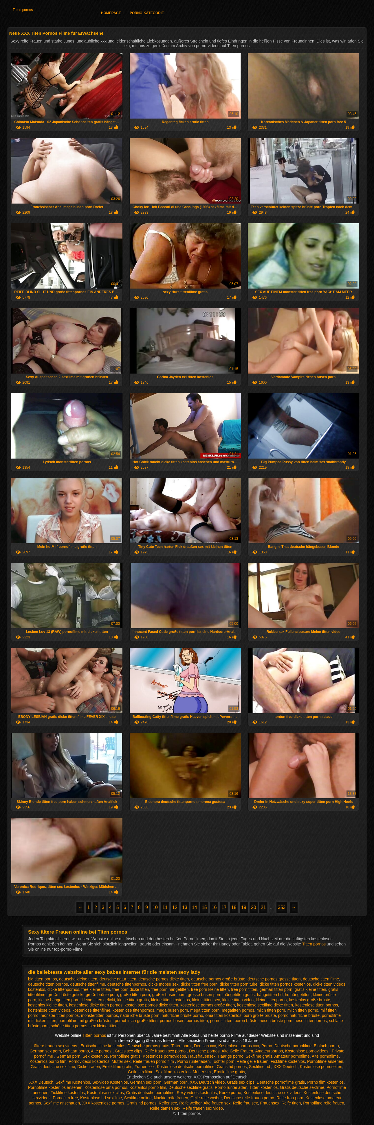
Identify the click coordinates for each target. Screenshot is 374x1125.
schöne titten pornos (69, 1026)
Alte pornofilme (325, 1056)
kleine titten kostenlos (170, 999)
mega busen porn (172, 1010)
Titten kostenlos (264, 1087)
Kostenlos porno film (48, 1061)
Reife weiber (190, 1103)
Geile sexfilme (140, 1071)
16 (214, 907)
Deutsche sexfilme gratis (190, 1087)
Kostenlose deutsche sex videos (272, 1092)
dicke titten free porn (199, 984)
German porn (68, 1056)
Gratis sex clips (128, 1051)
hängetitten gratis (238, 994)
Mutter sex (121, 1061)
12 (174, 907)
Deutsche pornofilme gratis (281, 1082)
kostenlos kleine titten (47, 1005)
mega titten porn (204, 1010)
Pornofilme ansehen (325, 1061)
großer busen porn (169, 994)
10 (155, 907)
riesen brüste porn (276, 1020)
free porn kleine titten (210, 989)
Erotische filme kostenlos (102, 1045)
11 (165, 907)
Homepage (111, 13)
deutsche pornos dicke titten (163, 979)
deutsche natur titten (118, 979)
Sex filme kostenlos (172, 1071)
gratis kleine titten (310, 989)
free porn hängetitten (170, 989)
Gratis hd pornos (232, 1066)
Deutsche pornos (204, 1051)
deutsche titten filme (321, 979)
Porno (266, 1045)
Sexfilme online (138, 1098)
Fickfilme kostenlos (288, 1061)
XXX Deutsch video (207, 1082)
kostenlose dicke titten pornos (95, 1005)
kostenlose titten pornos (316, 1005)
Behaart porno (76, 1051)
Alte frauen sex (217, 1103)
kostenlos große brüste (309, 999)
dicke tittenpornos (63, 989)
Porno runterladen (193, 1061)
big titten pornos (42, 979)
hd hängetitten (298, 994)
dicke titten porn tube (238, 984)
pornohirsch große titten (136, 1020)
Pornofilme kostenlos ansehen (55, 1087)
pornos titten (221, 1020)
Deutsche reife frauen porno (249, 1098)
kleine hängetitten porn (59, 999)
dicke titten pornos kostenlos (285, 984)
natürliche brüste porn (139, 1015)
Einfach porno (326, 1045)
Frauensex (269, 1103)
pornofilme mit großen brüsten (85, 1020)
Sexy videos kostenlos (197, 1092)
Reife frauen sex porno (165, 1051)
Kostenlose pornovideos (307, 1051)
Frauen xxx (145, 1066)
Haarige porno (230, 1056)
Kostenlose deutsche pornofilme (185, 1066)
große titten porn (135, 994)
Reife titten (291, 1103)
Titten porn (181, 1045)
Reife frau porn (289, 1098)
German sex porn (45, 1051)
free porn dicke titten (130, 989)
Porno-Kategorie (147, 13)
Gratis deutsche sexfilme (53, 1066)
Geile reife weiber (206, 1098)
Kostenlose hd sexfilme (101, 1098)
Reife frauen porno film (154, 1061)
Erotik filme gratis (229, 1071)
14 (194, 907)
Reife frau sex (245, 1103)
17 (224, 907)
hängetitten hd (270, 994)
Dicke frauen (88, 1066)
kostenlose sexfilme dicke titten (265, 1005)
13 (184, 907)
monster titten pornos (60, 1015)
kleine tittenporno (271, 999)
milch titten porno (302, 1010)
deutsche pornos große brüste (218, 979)
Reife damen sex (165, 1108)
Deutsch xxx (205, 1045)
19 (243, 907)
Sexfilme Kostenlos (73, 1082)
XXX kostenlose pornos (103, 1103)
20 (253, 907)
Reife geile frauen (252, 1061)
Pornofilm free (65, 1098)
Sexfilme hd (260, 1066)
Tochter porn (223, 1061)
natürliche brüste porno (182, 1015)
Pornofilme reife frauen (323, 1103)
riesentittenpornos (311, 1020)
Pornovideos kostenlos (89, 1061)
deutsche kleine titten (78, 979)
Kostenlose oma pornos (106, 1087)
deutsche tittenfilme (87, 984)
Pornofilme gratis (125, 1056)
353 (282, 907)
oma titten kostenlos (223, 1015)
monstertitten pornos (99, 1015)
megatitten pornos (238, 1010)
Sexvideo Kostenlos (110, 1082)
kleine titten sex (206, 999)
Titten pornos (23, 10)
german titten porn (275, 989)
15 (204, 907)
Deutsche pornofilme (292, 1045)
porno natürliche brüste (299, 1015)
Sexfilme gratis (259, 1056)
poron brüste (246, 1020)
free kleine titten (95, 989)
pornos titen (197, 1020)
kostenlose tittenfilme (91, 1010)
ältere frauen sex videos (56, 1045)
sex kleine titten (103, 1026)
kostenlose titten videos (49, 1010)
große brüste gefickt (66, 994)
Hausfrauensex (201, 1056)
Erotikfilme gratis (117, 1066)
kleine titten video (238, 999)
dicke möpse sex (163, 984)
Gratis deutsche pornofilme (150, 1092)
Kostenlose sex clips (105, 1092)
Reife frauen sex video (203, 1108)
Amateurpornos (269, 1051)
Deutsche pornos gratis (148, 1045)
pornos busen (172, 1020)
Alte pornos (102, 1051)
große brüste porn (102, 994)
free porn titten (244, 989)
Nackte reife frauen (171, 1098)
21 (263, 907)
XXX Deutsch (286, 1066)
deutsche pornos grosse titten (274, 979)
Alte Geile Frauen (237, 1051)
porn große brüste (260, 1015)
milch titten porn (270, 1010)
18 (233, 907)
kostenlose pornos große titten (207, 1005)
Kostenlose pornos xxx (238, 1045)
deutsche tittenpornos (126, 984)
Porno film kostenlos (325, 1082)
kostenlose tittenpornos (133, 1010)
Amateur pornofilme (292, 1056)
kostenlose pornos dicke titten (151, 1005)
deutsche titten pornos (48, 984)
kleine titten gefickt (98, 999)
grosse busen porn (204, 994)
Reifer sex (168, 1103)
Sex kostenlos (95, 1056)
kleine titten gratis (133, 999)
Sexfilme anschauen (61, 1103)
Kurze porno (230, 1092)
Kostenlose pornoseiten (321, 1066)
